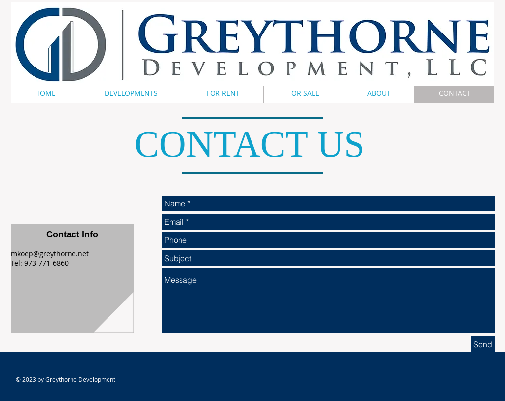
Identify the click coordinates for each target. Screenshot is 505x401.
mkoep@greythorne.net (50, 253)
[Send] (483, 344)
